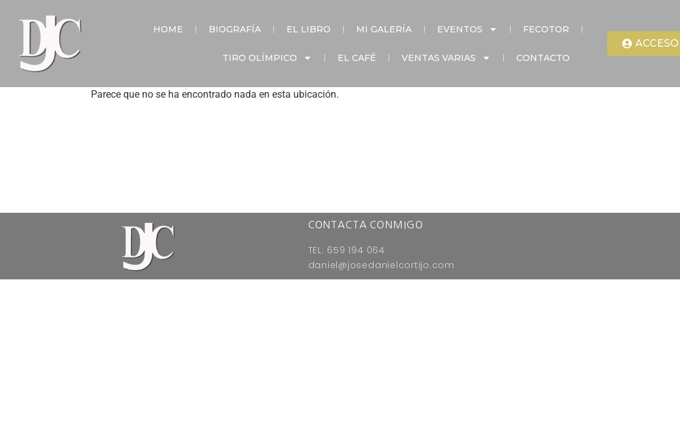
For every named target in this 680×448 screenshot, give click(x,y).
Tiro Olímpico (267, 57)
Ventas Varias (446, 57)
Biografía (235, 29)
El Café (357, 57)
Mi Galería (384, 29)
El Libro (308, 29)
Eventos (467, 29)
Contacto (543, 57)
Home (168, 29)
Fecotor (546, 29)
